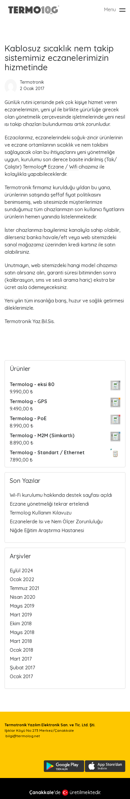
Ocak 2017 (21, 676)
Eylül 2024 (21, 570)
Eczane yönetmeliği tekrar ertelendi (49, 504)
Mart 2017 (21, 659)
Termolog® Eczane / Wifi (51, 167)
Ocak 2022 (22, 579)
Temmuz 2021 (24, 588)
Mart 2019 (21, 615)
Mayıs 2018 (22, 632)
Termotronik (32, 82)
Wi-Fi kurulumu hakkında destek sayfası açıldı (61, 495)
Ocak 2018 (21, 650)
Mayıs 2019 (22, 606)
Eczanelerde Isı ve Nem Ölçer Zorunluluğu (56, 521)
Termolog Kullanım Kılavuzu (41, 513)
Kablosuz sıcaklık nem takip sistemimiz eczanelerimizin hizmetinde (59, 57)
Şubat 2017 (22, 668)
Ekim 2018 (21, 623)
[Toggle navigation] (122, 10)
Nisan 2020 (22, 597)
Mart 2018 (21, 641)
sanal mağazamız (24, 245)
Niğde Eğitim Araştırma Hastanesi (47, 530)
